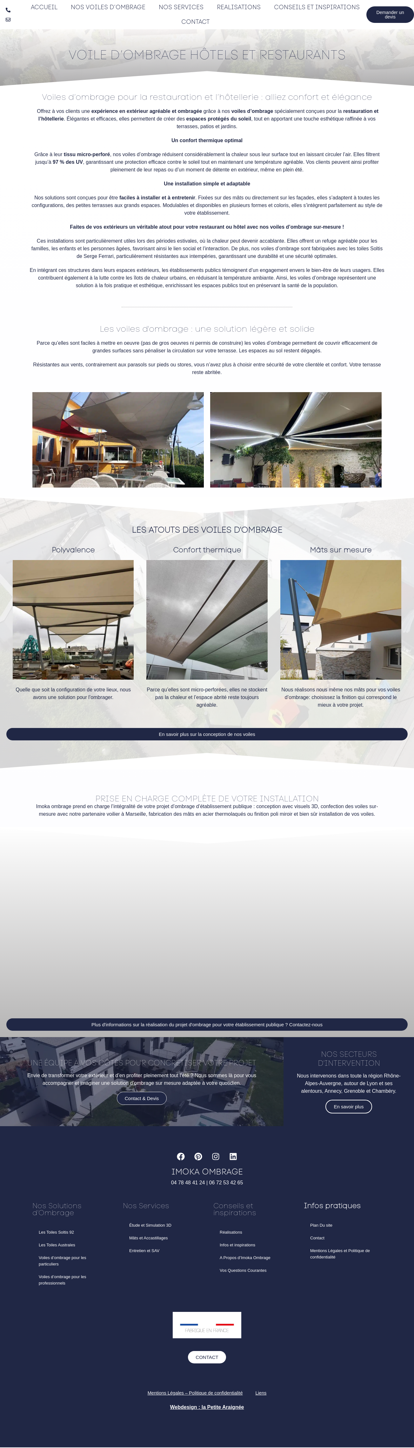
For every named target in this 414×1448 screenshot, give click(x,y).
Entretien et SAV (144, 1251)
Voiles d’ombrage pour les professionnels (62, 1280)
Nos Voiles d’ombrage (107, 7)
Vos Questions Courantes (243, 1270)
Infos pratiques (332, 1206)
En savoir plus (349, 1108)
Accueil (43, 7)
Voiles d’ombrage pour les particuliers (62, 1261)
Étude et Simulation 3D (150, 1225)
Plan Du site (321, 1225)
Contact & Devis (142, 1104)
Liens (265, 1393)
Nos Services (179, 7)
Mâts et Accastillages (148, 1238)
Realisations (237, 7)
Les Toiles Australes (57, 1245)
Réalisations (231, 1232)
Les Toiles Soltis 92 (56, 1232)
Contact (194, 22)
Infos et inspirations (237, 1245)
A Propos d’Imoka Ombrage (245, 1258)
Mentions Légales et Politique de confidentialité (340, 1254)
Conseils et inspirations (314, 7)
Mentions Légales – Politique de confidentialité (194, 1393)
